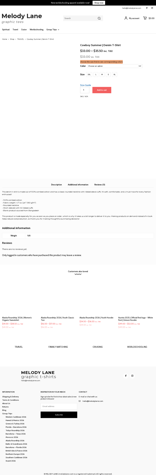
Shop (12, 39)
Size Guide (85, 85)
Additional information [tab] (78, 182)
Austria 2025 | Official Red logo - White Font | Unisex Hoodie (135, 316)
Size (82, 74)
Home (4, 39)
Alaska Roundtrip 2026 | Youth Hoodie (96, 315)
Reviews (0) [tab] (99, 182)
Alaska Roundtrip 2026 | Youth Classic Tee (57, 316)
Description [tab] (56, 182)
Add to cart (101, 90)
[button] (89, 74)
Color (83, 66)
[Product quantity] (84, 90)
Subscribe (59, 413)
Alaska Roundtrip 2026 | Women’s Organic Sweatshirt (17, 316)
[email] (59, 404)
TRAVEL (20, 39)
